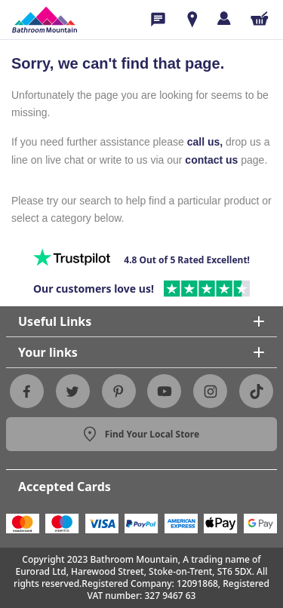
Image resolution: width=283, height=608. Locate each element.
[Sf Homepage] (44, 19)
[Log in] (223, 18)
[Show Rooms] (192, 19)
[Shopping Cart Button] (259, 18)
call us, (205, 142)
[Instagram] (210, 391)
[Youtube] (164, 391)
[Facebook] (26, 391)
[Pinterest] (118, 391)
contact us (211, 160)
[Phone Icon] (158, 19)
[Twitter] (72, 391)
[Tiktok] (256, 391)
